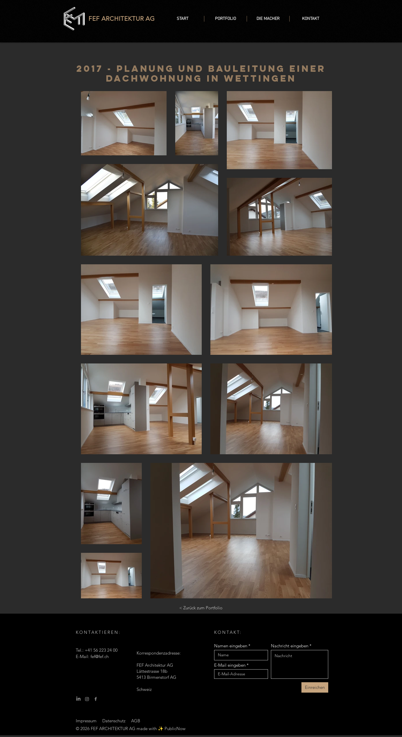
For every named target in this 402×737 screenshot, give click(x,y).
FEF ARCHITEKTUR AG (121, 18)
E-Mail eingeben (230, 665)
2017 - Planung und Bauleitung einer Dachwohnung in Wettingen (201, 73)
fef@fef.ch (99, 656)
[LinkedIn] (78, 699)
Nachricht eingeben (289, 646)
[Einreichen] (314, 687)
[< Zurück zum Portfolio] (201, 608)
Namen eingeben (230, 646)
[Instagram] (87, 699)
